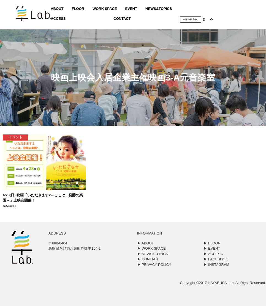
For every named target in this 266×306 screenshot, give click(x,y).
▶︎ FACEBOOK (215, 259)
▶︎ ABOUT (145, 243)
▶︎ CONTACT (148, 259)
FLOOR (76, 10)
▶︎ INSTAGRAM (216, 265)
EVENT (130, 10)
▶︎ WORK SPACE (151, 248)
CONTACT (121, 20)
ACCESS (56, 20)
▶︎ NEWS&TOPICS (152, 254)
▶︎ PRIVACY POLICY (154, 265)
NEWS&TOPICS (158, 10)
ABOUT (55, 10)
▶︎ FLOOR (211, 243)
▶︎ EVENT (211, 248)
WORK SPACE (103, 10)
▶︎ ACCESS (212, 254)
